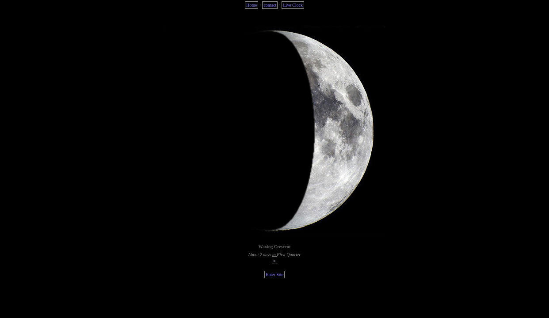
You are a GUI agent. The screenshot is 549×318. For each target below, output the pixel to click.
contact (269, 5)
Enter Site (274, 274)
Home (251, 5)
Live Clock (293, 5)
